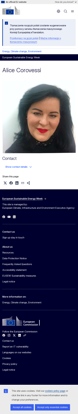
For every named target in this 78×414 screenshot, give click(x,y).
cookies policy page (55, 391)
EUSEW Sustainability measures (19, 275)
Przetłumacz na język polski (24, 38)
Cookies (6, 358)
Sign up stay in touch (13, 237)
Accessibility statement (14, 269)
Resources (8, 252)
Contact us (8, 340)
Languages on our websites (16, 352)
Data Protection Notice (14, 258)
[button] (5, 183)
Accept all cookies (22, 407)
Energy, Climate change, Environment (21, 51)
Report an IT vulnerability (15, 346)
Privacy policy (9, 364)
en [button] (58, 11)
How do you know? (66, 2)
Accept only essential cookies (52, 407)
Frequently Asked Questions (17, 264)
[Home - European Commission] (11, 10)
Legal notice (8, 281)
